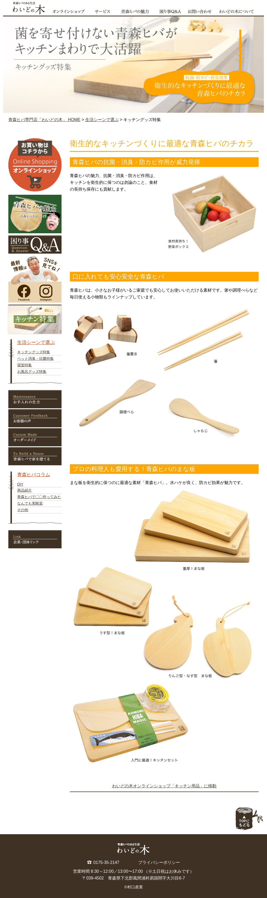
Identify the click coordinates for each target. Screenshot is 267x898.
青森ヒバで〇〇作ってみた (39, 497)
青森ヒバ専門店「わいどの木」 (26, 8)
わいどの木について (240, 11)
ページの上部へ (249, 818)
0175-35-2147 (106, 862)
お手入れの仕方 (35, 399)
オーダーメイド (35, 437)
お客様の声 (35, 418)
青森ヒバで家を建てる (35, 456)
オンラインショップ (71, 11)
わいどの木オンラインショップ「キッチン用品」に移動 (164, 786)
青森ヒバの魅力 (137, 11)
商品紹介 (24, 490)
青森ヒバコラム (33, 474)
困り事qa (171, 11)
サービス (105, 11)
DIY (20, 484)
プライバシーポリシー (159, 862)
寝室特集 (24, 365)
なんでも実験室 (30, 503)
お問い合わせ (200, 11)
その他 (22, 510)
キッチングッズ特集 (33, 352)
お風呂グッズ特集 (31, 371)
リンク (35, 539)
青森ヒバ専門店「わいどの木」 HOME (44, 119)
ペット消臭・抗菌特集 (35, 358)
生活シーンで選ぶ (102, 119)
